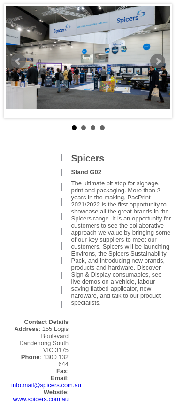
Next (157, 61)
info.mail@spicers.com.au (46, 385)
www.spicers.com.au (41, 399)
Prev (18, 61)
